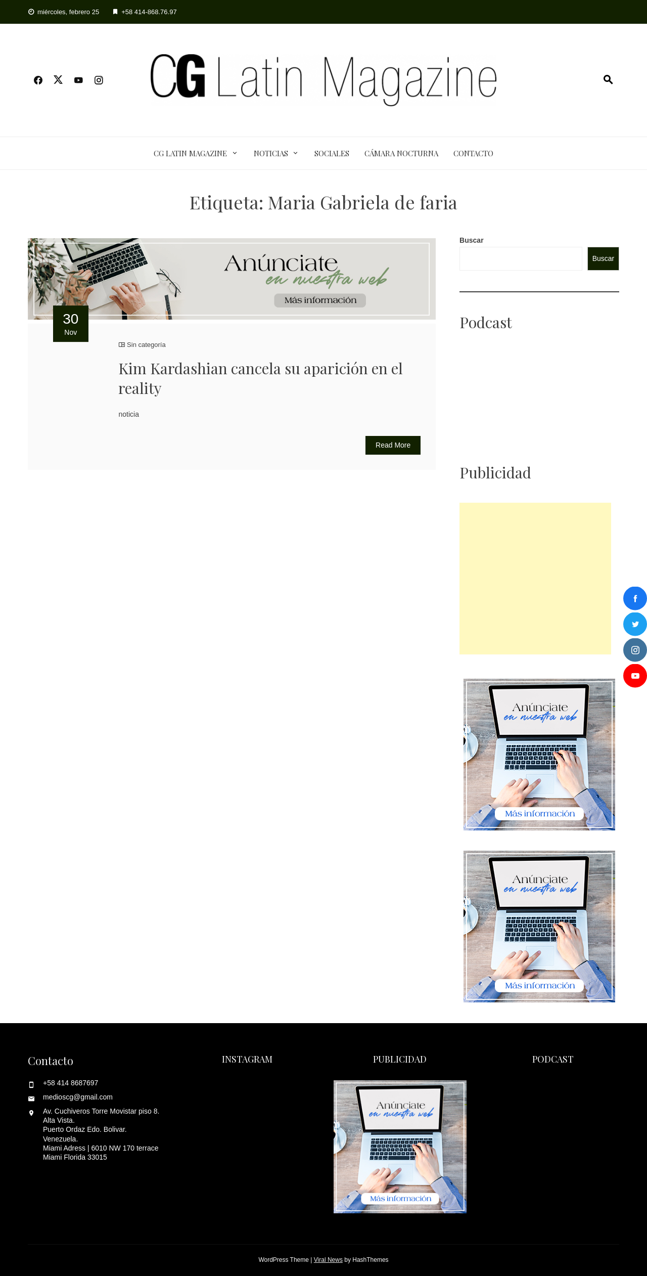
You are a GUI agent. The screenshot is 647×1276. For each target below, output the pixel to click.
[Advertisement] (535, 578)
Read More (393, 445)
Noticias (271, 153)
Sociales (331, 153)
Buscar (471, 240)
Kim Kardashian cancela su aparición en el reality (260, 378)
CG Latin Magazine (190, 153)
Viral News (328, 1259)
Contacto (473, 153)
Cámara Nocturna (401, 153)
